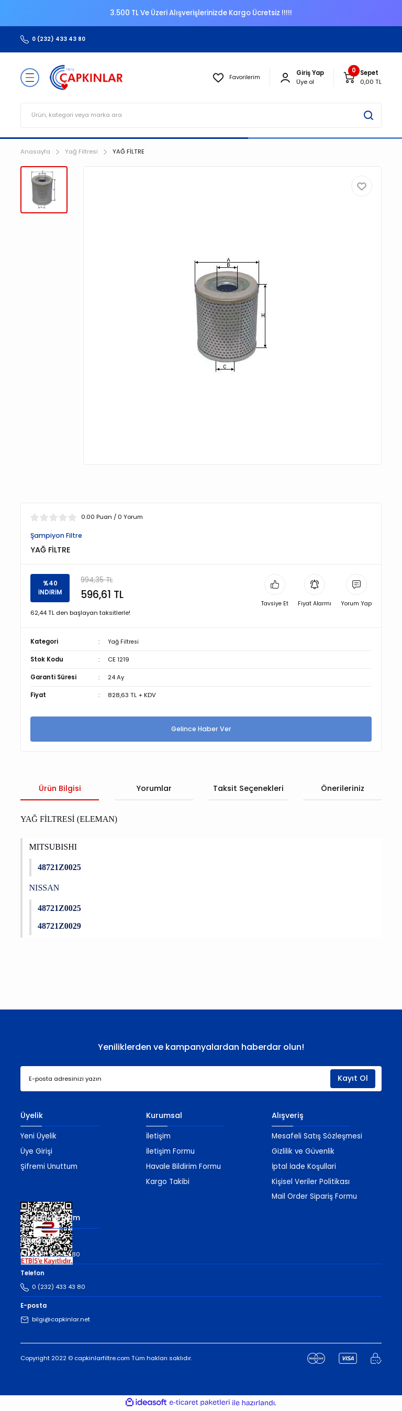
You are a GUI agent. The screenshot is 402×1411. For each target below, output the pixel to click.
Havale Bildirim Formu (183, 1167)
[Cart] (362, 77)
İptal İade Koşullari (304, 1167)
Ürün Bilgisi (60, 789)
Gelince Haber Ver (201, 729)
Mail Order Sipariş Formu (314, 1197)
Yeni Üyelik (38, 1137)
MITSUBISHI (53, 847)
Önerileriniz (342, 789)
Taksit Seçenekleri (248, 789)
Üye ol (305, 82)
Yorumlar (154, 789)
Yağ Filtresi (124, 642)
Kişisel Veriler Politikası (311, 1182)
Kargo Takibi (167, 1182)
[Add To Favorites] (361, 186)
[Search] (201, 115)
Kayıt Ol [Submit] (353, 1079)
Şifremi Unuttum (48, 1167)
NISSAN (44, 888)
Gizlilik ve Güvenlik (303, 1152)
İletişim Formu (170, 1152)
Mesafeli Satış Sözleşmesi (317, 1137)
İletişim (158, 1137)
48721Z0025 (59, 867)
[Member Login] (285, 77)
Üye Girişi (36, 1152)
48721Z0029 (59, 926)
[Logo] (86, 77)
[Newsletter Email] (201, 1079)
